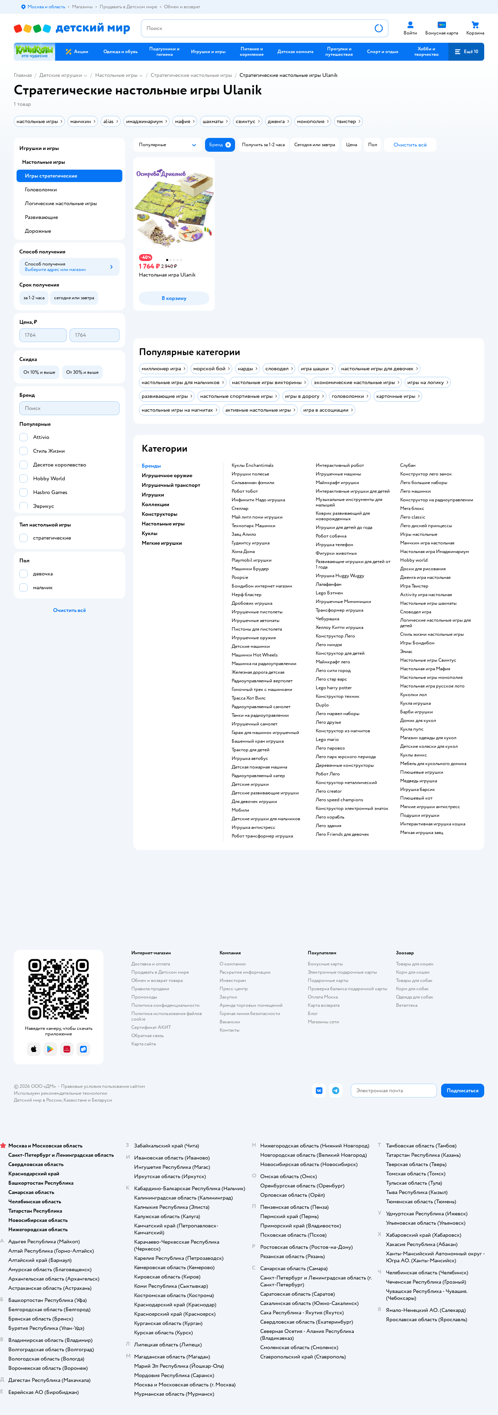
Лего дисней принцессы (426, 526)
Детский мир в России (38, 1100)
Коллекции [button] (155, 504)
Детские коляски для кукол (429, 746)
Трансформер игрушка (339, 610)
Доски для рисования (423, 569)
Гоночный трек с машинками (262, 689)
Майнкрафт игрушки (337, 482)
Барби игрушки (416, 712)
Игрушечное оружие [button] (167, 475)
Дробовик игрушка (252, 603)
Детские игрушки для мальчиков (266, 819)
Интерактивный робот (340, 465)
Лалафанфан (329, 584)
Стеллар (240, 508)
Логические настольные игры (61, 203)
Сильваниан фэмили (253, 482)
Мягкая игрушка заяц (421, 832)
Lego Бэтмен (329, 593)
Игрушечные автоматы (256, 620)
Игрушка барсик (417, 789)
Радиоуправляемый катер (258, 776)
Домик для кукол (418, 720)
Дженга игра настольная (425, 577)
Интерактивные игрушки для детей (353, 491)
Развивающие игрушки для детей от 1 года (353, 564)
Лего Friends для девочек (342, 834)
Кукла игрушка (415, 703)
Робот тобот (245, 491)
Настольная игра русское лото (432, 686)
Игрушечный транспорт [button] (171, 485)
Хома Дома (243, 551)
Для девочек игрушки (254, 801)
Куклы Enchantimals (253, 465)
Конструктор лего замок (426, 474)
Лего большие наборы (423, 482)
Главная (23, 75)
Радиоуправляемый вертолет (262, 681)
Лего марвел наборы (337, 713)
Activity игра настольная (426, 595)
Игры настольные (418, 534)
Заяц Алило (244, 534)
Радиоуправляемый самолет (261, 707)
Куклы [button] (149, 533)
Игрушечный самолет (254, 724)
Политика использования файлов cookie (166, 1016)
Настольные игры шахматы (428, 603)
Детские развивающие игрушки (265, 793)
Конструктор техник (337, 696)
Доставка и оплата (150, 964)
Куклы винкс (413, 755)
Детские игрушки (60, 75)
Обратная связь (147, 1035)
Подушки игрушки (419, 815)
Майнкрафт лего (333, 662)
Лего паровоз (330, 748)
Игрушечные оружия (254, 638)
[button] (466, 52)
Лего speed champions (339, 800)
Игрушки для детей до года (344, 527)
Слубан (408, 465)
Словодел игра (415, 612)
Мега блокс (412, 508)
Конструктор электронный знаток (352, 808)
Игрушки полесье (250, 474)
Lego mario (327, 739)
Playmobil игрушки (252, 560)
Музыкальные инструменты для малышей (349, 502)
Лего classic (412, 517)
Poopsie (240, 577)
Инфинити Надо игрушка (258, 500)
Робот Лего (328, 774)
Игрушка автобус (250, 758)
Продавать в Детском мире (160, 972)
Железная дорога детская (258, 672)
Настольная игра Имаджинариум (434, 551)
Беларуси (102, 1100)
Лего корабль (330, 817)
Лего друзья (328, 722)
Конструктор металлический (346, 782)
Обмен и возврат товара (157, 980)
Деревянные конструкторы (345, 765)
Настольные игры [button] (163, 523)
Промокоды (144, 997)
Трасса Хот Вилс (249, 698)
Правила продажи (150, 989)
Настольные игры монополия (431, 677)
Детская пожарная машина (259, 767)
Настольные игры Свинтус (428, 660)
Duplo (322, 705)
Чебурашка (327, 619)
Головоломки (41, 189)
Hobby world (414, 560)
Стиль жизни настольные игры (432, 634)
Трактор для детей (251, 750)
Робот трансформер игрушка (262, 836)
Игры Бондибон (417, 643)
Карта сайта (143, 1044)
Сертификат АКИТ (151, 1027)
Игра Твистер (414, 586)
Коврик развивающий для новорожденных (343, 516)
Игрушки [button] (153, 494)
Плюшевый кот (416, 798)
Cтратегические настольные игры (191, 75)
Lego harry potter (334, 688)
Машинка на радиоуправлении (264, 663)
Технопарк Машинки (253, 526)
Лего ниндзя (329, 645)
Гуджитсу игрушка (251, 543)
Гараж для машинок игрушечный (265, 732)
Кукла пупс (412, 729)
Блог (313, 1013)
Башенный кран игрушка (258, 741)
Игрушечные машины (338, 474)
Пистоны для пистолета (257, 629)
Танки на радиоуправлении (260, 715)
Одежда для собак (414, 997)
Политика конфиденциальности (165, 1005)
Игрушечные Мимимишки (343, 601)
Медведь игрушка (418, 781)
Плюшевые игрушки (421, 772)
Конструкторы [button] (159, 514)
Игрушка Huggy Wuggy (340, 576)
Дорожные (38, 231)
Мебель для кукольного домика (433, 763)
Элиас (406, 651)
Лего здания (328, 826)
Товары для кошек (415, 964)
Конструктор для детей (340, 653)
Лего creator (329, 791)
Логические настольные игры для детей (435, 623)
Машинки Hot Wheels (255, 655)
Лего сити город (333, 670)
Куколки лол (413, 695)
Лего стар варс (331, 679)
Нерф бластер (247, 595)
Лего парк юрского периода (346, 757)
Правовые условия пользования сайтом (103, 1086)
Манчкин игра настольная (427, 543)
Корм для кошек (413, 972)
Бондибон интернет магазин (262, 586)
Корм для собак (412, 989)
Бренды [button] (151, 465)
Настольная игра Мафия (425, 669)
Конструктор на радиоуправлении (436, 500)
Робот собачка (331, 536)
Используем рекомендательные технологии (60, 1093)
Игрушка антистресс (253, 827)
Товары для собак (414, 980)
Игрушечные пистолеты (257, 612)
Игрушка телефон (334, 545)
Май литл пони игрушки (257, 517)
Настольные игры (116, 75)
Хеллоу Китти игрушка (339, 627)
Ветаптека (406, 1005)
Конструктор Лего (335, 636)
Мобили (240, 810)
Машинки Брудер (250, 569)
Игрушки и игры (39, 148)
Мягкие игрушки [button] (162, 543)
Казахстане (75, 1100)
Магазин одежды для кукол (428, 738)
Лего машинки (415, 491)
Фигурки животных (336, 553)
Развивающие (41, 217)
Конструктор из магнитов (343, 731)
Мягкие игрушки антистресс (430, 807)
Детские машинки (251, 646)
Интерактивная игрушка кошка (432, 824)
